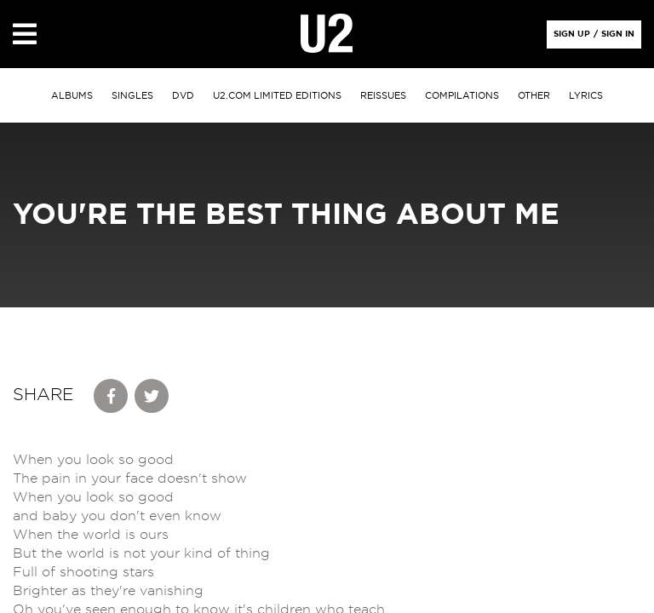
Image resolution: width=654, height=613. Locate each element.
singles (132, 95)
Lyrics (586, 95)
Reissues (383, 95)
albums (72, 95)
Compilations (462, 95)
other (534, 95)
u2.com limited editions (277, 95)
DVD (183, 95)
